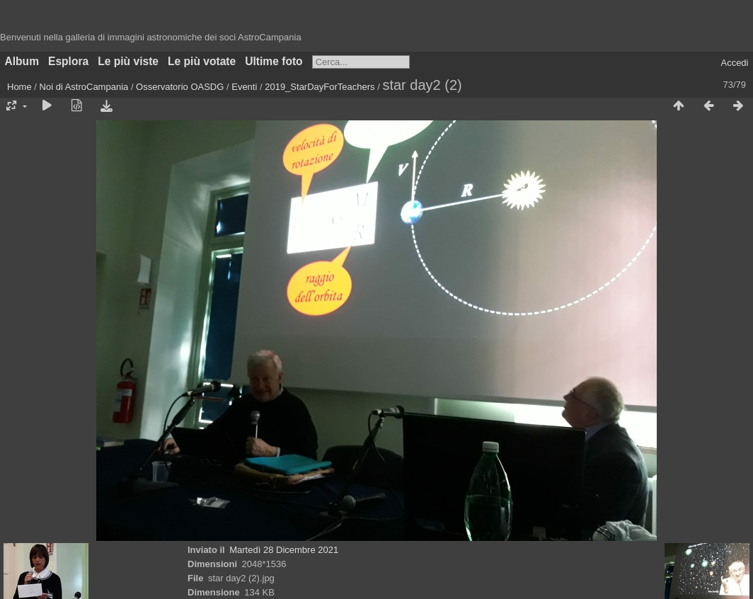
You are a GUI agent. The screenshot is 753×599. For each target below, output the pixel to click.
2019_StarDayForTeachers (319, 86)
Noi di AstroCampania (84, 86)
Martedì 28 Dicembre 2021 (283, 549)
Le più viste (128, 61)
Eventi (244, 86)
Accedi (734, 62)
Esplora (68, 61)
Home (19, 86)
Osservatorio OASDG (180, 86)
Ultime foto (273, 61)
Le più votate (202, 61)
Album (22, 61)
